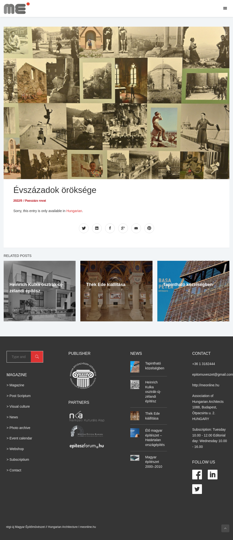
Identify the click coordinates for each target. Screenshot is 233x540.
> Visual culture (18, 406)
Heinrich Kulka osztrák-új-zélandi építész (153, 391)
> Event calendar (19, 438)
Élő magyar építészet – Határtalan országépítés (155, 438)
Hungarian (74, 211)
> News (12, 417)
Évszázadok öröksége (54, 190)
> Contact (14, 470)
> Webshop (15, 449)
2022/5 (17, 200)
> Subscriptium (18, 459)
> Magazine (15, 385)
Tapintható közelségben (188, 284)
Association (201, 396)
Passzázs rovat (35, 200)
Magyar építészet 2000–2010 (153, 462)
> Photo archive (18, 428)
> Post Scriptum (19, 396)
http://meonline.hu (205, 385)
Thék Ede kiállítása (105, 284)
